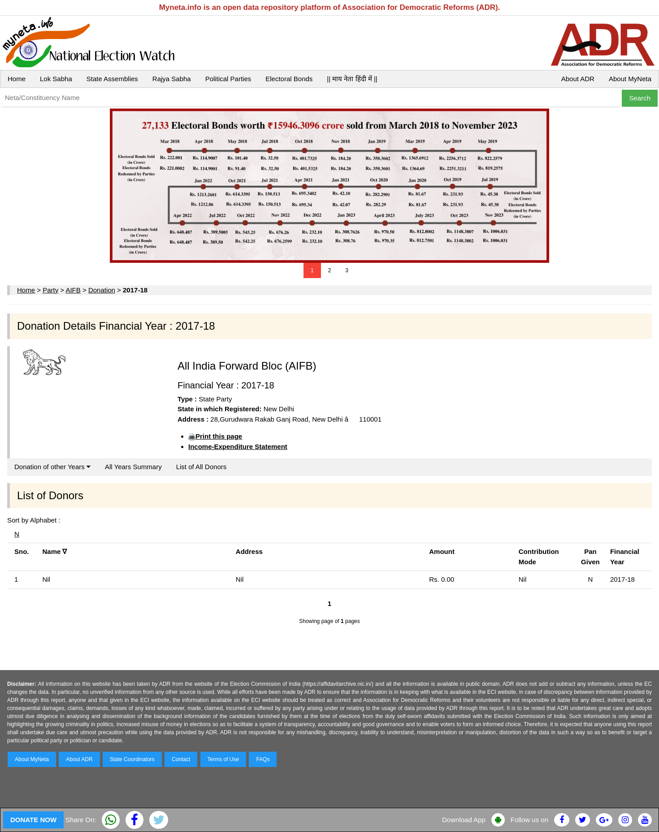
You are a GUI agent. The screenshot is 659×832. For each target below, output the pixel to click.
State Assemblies (112, 79)
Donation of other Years (52, 466)
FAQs (262, 759)
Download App (464, 819)
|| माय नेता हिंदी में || (352, 79)
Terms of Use (223, 759)
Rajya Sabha (171, 79)
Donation (101, 290)
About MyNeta (630, 79)
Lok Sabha (56, 79)
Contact (181, 759)
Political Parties (228, 79)
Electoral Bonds (288, 79)
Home (17, 79)
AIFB (72, 290)
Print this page (218, 436)
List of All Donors (201, 466)
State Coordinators (132, 759)
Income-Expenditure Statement (237, 446)
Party (50, 290)
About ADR (577, 79)
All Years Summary (133, 466)
